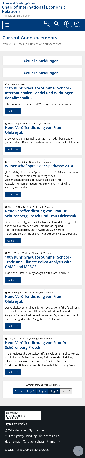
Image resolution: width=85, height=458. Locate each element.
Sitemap (12, 441)
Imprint (53, 441)
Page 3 (31, 391)
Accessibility (49, 436)
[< (16, 391)
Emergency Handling (21, 436)
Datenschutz (33, 441)
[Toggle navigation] (7, 25)
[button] (76, 24)
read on (13, 111)
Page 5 (54, 391)
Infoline (36, 430)
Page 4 (42, 391)
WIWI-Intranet (16, 430)
